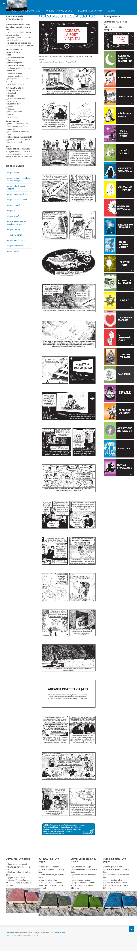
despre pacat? (13, 251)
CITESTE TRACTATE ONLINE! (60, 11)
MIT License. (60, 933)
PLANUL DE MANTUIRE (31, 11)
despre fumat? (13, 216)
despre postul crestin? (16, 240)
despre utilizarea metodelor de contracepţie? (18, 179)
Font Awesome (11, 936)
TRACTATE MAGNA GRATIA (91, 11)
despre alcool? (13, 210)
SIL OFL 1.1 (35, 936)
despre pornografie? (15, 246)
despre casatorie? (14, 235)
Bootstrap (9, 933)
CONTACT (112, 11)
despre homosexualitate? (17, 194)
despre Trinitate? (14, 229)
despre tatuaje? (13, 205)
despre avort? (13, 173)
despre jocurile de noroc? (17, 200)
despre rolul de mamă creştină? (16, 187)
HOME (13, 11)
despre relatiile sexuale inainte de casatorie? (16, 222)
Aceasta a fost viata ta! (67, 15)
